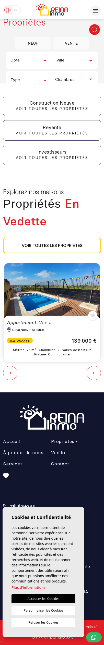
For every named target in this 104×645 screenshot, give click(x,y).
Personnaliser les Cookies (43, 610)
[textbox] (29, 60)
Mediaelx (65, 638)
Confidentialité (85, 626)
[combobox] (29, 60)
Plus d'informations (28, 587)
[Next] (94, 373)
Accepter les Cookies (44, 598)
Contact (60, 463)
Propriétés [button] (63, 441)
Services (13, 463)
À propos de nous (23, 452)
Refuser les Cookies (43, 622)
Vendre (59, 452)
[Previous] (10, 373)
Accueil (11, 441)
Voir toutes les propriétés (52, 245)
